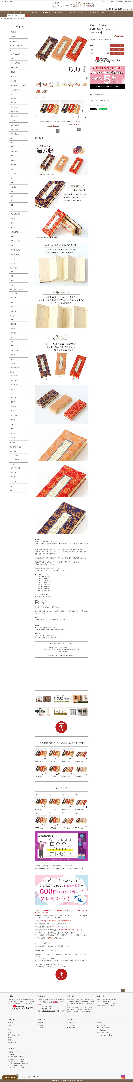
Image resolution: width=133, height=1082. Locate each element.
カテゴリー (11, 1019)
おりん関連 (14, 151)
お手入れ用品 (15, 254)
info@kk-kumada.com (109, 999)
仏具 (11, 138)
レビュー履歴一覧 (72, 1027)
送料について (83, 12)
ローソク (13, 298)
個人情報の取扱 (33, 1077)
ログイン (105, 1)
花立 (12, 178)
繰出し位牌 (14, 107)
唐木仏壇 (13, 76)
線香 (12, 302)
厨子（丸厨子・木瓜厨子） (19, 85)
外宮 (12, 285)
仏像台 (13, 209)
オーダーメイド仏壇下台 (17, 46)
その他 (13, 433)
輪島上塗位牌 (15, 125)
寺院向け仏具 (12, 1042)
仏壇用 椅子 (13, 442)
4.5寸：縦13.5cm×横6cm (42, 582)
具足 (12, 424)
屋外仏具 (13, 406)
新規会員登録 (71, 1023)
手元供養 (13, 165)
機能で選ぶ (14, 380)
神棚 (12, 271)
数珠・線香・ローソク (16, 289)
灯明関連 (13, 259)
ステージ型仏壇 (15, 63)
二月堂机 (13, 333)
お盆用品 (12, 359)
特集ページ (41, 1019)
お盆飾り (13, 363)
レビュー (105, 12)
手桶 (12, 346)
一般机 (13, 328)
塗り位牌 (13, 98)
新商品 (13, 438)
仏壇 (11, 50)
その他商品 (13, 464)
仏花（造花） (15, 232)
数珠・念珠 (14, 293)
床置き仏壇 (14, 67)
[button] (37, 117)
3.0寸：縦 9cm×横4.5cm (42, 576)
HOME (2, 18)
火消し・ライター (16, 241)
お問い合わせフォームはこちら (106, 1005)
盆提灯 (12, 372)
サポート (100, 1019)
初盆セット (14, 389)
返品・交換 (71, 996)
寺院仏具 (12, 394)
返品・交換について (103, 1032)
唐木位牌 (13, 102)
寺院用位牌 (14, 111)
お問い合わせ (128, 1)
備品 (12, 429)
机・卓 (13, 411)
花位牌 (13, 120)
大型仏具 (13, 397)
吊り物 (13, 223)
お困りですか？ (9, 1077)
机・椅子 (12, 316)
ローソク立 (14, 173)
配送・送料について (49, 1011)
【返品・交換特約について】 (98, 94)
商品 (6, 18)
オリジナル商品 (15, 468)
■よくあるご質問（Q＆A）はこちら (61, 643)
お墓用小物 (14, 350)
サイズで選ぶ (15, 384)
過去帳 (13, 218)
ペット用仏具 (15, 459)
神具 (12, 280)
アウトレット (14, 481)
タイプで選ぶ (15, 376)
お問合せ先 (100, 996)
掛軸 (12, 147)
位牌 (11, 94)
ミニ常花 (13, 227)
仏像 (12, 142)
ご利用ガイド (119, 1)
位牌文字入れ (15, 134)
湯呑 (12, 200)
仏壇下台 (13, 81)
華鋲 (12, 191)
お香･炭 (13, 307)
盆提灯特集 (13, 41)
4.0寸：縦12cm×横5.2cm (42, 580)
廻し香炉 (13, 187)
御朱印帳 (13, 472)
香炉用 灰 (14, 311)
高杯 (12, 205)
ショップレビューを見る (104, 1035)
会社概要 (11, 1049)
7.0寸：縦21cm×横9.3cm (42, 590)
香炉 (12, 182)
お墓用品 (12, 337)
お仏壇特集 (13, 32)
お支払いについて (102, 1030)
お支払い (11, 996)
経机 (12, 319)
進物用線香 (14, 341)
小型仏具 (13, 402)
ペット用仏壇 (15, 455)
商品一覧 (11, 12)
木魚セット (14, 156)
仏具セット (14, 160)
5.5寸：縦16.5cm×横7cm (42, 586)
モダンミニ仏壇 (15, 54)
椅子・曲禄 (14, 415)
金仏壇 (13, 72)
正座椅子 (13, 324)
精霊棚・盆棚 (15, 367)
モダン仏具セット (16, 58)
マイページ (24, 12)
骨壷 (12, 169)
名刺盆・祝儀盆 (15, 250)
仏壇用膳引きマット (17, 90)
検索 (26, 15)
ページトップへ (123, 990)
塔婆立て (13, 354)
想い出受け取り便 (15, 447)
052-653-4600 (107, 1001)
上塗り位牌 (14, 116)
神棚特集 (46, 12)
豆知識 (34, 12)
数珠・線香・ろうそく (15, 1035)
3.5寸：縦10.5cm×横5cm (42, 578)
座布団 (13, 236)
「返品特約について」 (75, 1012)
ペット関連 (13, 451)
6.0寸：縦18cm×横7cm (42, 588)
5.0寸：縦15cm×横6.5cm (42, 584)
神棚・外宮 (13, 268)
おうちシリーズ (15, 263)
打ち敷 (13, 477)
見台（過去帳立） (16, 214)
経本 (12, 245)
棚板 (12, 276)
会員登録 (111, 1)
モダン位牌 (14, 129)
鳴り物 (13, 420)
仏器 (12, 196)
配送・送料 (41, 996)
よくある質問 (95, 12)
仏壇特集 (58, 12)
